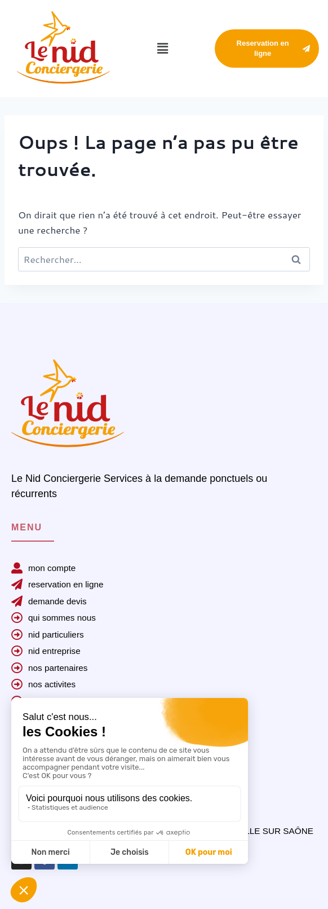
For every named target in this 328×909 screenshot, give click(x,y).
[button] (162, 48)
